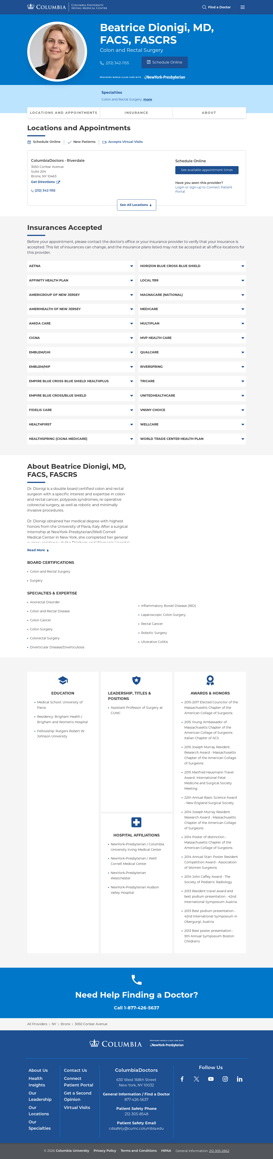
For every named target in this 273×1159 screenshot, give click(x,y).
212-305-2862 (219, 1151)
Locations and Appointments (63, 113)
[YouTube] (210, 1079)
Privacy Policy (105, 1151)
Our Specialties (40, 1125)
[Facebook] (182, 1079)
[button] (136, 205)
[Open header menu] (242, 7)
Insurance (136, 113)
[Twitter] (196, 1079)
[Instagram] (225, 1079)
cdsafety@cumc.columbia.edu (136, 1128)
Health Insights (37, 1082)
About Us (38, 1071)
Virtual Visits (77, 1108)
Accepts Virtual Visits (125, 142)
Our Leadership (40, 1096)
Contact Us (75, 1071)
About (209, 113)
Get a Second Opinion (77, 1096)
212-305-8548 (136, 1114)
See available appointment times (207, 170)
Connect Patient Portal (78, 1082)
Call (136, 1007)
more (147, 99)
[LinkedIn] (239, 1079)
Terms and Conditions (139, 1151)
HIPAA (166, 1151)
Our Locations (39, 1111)
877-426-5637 (136, 1099)
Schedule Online (164, 62)
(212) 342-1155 (117, 63)
